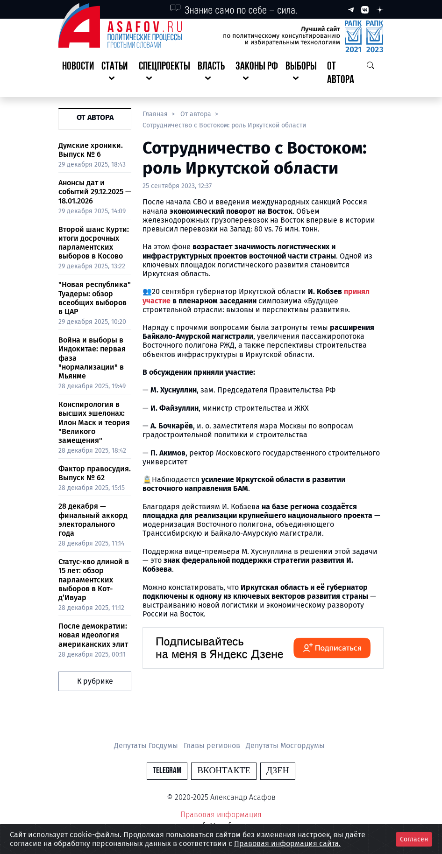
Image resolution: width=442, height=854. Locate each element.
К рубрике (95, 681)
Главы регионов (213, 745)
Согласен (414, 839)
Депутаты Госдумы (147, 745)
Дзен (277, 770)
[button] (116, 73)
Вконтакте (223, 770)
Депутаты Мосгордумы (285, 745)
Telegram (167, 770)
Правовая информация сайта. (287, 843)
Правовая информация (221, 814)
